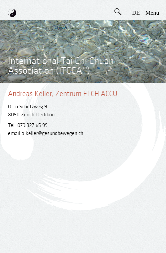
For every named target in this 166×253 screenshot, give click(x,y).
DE (136, 12)
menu (152, 12)
